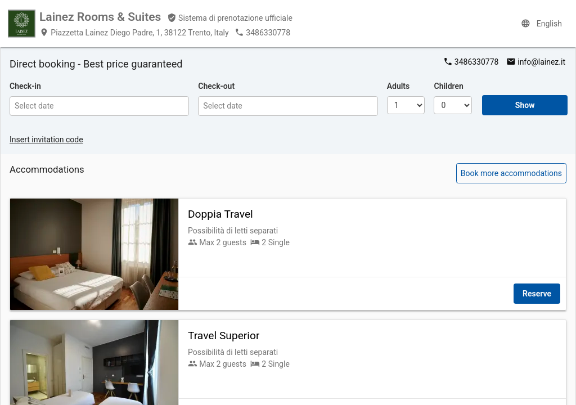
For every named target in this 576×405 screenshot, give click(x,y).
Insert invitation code (46, 139)
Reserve (537, 293)
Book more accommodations (511, 173)
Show (525, 105)
